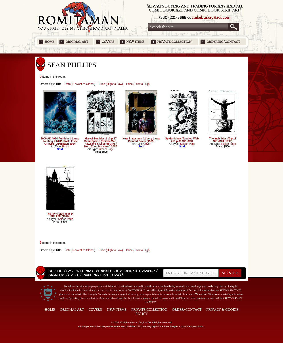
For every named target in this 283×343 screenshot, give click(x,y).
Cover (147, 143)
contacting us (136, 290)
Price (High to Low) (110, 84)
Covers (108, 42)
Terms (152, 302)
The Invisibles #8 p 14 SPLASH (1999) (59, 215)
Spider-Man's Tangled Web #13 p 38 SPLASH (182, 140)
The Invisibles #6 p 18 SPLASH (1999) (222, 140)
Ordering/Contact (223, 42)
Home (49, 42)
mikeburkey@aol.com (211, 17)
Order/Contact (186, 310)
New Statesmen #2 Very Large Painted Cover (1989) (141, 140)
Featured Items (141, 55)
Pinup (65, 146)
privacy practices (230, 290)
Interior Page (106, 149)
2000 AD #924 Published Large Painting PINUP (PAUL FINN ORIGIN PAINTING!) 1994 (60, 141)
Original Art (76, 42)
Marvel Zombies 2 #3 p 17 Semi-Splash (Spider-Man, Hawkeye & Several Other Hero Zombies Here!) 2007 (100, 142)
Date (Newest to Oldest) (80, 84)
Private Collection (174, 42)
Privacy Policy (233, 298)
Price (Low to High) (138, 84)
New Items (135, 42)
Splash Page (187, 143)
